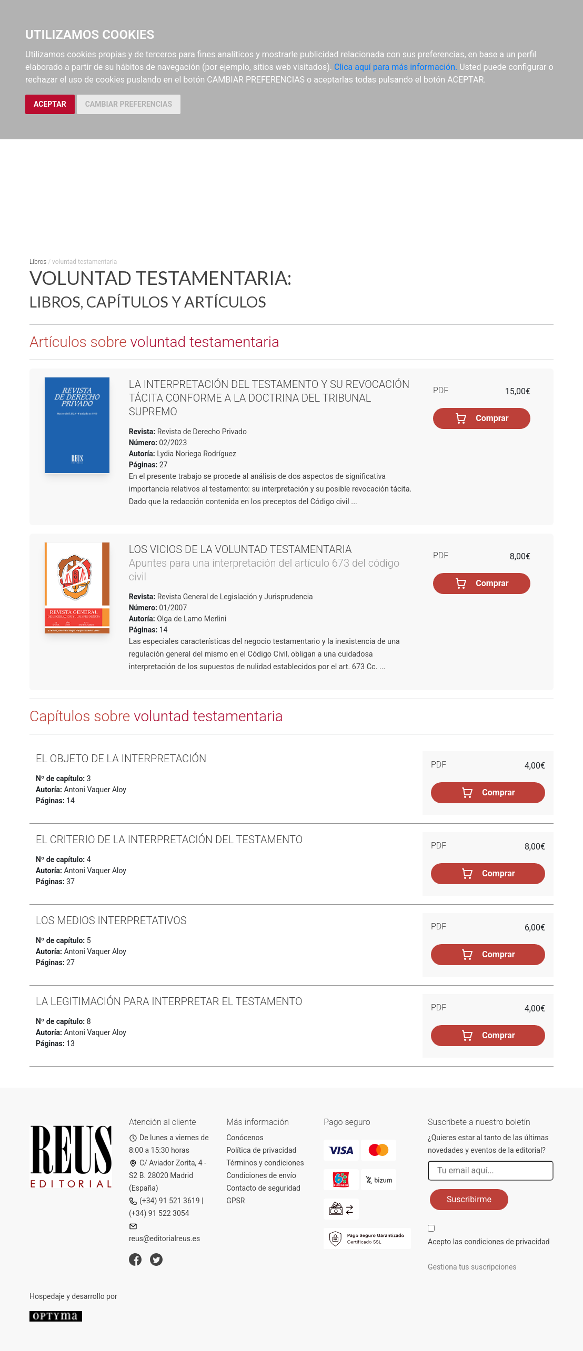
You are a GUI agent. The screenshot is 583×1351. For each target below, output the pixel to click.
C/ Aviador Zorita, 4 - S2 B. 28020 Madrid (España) (167, 1175)
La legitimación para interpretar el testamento (169, 1001)
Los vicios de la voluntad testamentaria (240, 549)
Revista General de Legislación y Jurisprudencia (234, 596)
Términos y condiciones (265, 1163)
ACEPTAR (50, 104)
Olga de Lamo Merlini (191, 619)
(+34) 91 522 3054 (159, 1213)
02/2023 (172, 442)
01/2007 (172, 607)
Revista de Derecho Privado (201, 431)
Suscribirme (469, 1199)
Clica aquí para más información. (395, 67)
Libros (37, 261)
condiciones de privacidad (506, 1241)
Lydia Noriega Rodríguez (196, 453)
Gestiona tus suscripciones (472, 1267)
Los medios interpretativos (111, 920)
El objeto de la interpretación (121, 758)
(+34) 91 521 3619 (164, 1200)
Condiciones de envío (261, 1175)
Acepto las (489, 1241)
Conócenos (245, 1137)
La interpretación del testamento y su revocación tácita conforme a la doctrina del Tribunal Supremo (269, 398)
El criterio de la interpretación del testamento (169, 839)
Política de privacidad (261, 1150)
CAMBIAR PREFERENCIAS (128, 104)
